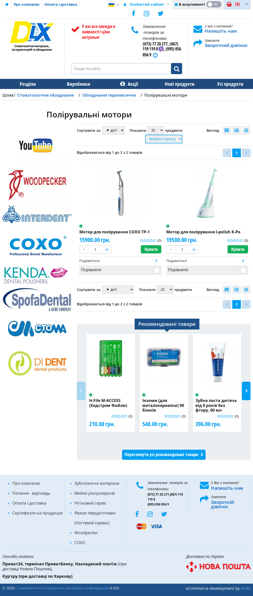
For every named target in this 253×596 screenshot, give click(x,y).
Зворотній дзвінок (222, 504)
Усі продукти (226, 84)
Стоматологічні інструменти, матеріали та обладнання (62, 588)
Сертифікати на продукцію (37, 513)
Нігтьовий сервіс (90, 503)
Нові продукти (176, 84)
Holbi (246, 588)
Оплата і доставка (60, 4)
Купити (151, 249)
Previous (81, 391)
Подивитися (89, 260)
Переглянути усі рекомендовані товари (161, 454)
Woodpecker (86, 532)
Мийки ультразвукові (94, 493)
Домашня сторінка (7, 4)
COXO (79, 542)
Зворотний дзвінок (226, 45)
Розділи (27, 84)
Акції (130, 84)
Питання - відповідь (31, 493)
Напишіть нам (221, 31)
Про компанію (26, 4)
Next (246, 391)
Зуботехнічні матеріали (96, 483)
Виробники (77, 84)
